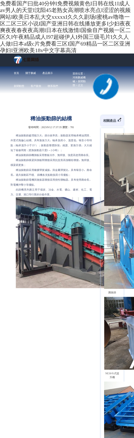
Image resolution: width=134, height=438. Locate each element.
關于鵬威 (31, 73)
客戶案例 (36, 86)
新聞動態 (19, 86)
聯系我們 (53, 86)
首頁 (16, 73)
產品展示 (47, 73)
